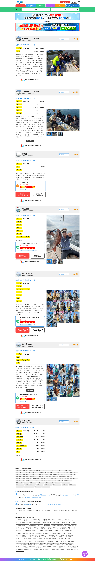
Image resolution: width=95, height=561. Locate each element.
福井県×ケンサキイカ (20, 530)
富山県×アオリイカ (71, 527)
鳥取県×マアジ (71, 536)
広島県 (28, 511)
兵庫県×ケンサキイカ (74, 472)
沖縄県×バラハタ (63, 549)
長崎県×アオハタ (28, 547)
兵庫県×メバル (33, 474)
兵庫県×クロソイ (41, 476)
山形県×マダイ (40, 520)
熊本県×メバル (55, 547)
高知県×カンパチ (19, 544)
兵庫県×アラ (69, 476)
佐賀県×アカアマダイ (47, 546)
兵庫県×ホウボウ (62, 476)
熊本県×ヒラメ (48, 547)
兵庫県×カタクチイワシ (29, 486)
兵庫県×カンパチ (26, 474)
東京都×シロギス (39, 525)
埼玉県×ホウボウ (33, 524)
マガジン (60, 6)
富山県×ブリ (18, 528)
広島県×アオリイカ (46, 539)
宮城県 (23, 510)
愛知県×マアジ (59, 532)
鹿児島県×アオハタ (38, 549)
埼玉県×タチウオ (25, 524)
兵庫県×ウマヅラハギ (52, 480)
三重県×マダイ (72, 532)
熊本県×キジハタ (61, 547)
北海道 (17, 510)
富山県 (55, 510)
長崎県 (65, 511)
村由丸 (38, 495)
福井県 (62, 510)
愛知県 (65, 510)
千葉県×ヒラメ (60, 524)
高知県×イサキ (35, 544)
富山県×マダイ (24, 528)
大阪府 (76, 510)
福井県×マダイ (28, 530)
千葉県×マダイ (54, 524)
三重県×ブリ (65, 532)
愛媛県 (55, 511)
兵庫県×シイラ (55, 476)
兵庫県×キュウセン (19, 486)
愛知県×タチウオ (44, 532)
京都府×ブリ (47, 533)
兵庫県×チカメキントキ (20, 478)
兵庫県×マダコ (59, 470)
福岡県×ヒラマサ (19, 546)
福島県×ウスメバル (33, 522)
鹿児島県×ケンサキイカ (29, 549)
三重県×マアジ (32, 533)
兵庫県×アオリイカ (71, 474)
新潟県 (52, 510)
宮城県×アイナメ (68, 519)
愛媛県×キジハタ (55, 543)
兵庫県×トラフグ (33, 482)
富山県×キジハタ (31, 528)
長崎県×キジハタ (75, 546)
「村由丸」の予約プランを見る (23, 194)
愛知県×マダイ (38, 532)
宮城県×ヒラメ (55, 519)
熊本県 (69, 511)
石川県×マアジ (72, 528)
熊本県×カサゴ (69, 547)
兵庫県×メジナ (29, 478)
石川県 (59, 510)
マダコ (44, 504)
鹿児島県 (76, 511)
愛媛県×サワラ (70, 543)
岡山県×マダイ (49, 538)
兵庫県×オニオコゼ (46, 486)
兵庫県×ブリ (25, 470)
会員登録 (65, 2)
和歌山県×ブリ (33, 536)
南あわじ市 (70, 495)
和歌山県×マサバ (55, 536)
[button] (78, 60)
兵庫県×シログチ (36, 478)
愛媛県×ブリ (49, 543)
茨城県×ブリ (52, 522)
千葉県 (45, 510)
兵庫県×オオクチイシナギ (30, 484)
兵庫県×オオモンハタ (54, 478)
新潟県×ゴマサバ (56, 527)
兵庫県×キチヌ (57, 482)
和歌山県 (21, 511)
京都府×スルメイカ (61, 533)
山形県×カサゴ (64, 520)
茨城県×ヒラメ (58, 522)
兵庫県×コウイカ (38, 486)
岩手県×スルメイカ (19, 519)
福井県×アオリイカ (35, 530)
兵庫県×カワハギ (33, 476)
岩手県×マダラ (27, 519)
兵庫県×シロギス (58, 472)
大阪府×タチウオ (44, 535)
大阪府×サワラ (25, 535)
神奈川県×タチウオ (30, 527)
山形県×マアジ (34, 520)
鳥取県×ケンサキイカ (63, 536)
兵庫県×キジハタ (27, 472)
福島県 (30, 510)
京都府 (24, 511)
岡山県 (31, 511)
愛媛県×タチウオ (63, 543)
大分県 (72, 511)
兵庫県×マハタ (40, 474)
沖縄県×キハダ (70, 549)
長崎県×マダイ (69, 546)
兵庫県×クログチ (41, 482)
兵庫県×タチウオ (50, 472)
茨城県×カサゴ (65, 522)
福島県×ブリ (39, 522)
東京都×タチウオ (32, 525)
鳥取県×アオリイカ (19, 538)
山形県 (27, 510)
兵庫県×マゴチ (63, 474)
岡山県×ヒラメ (55, 538)
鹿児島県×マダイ (75, 547)
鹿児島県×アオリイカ (47, 549)
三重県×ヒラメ (19, 533)
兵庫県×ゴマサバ (19, 472)
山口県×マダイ (63, 539)
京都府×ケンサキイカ (40, 533)
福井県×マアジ (51, 530)
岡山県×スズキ (42, 538)
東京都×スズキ (54, 525)
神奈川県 (38, 510)
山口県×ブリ (25, 541)
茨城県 (48, 510)
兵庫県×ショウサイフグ (64, 478)
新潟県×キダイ (64, 527)
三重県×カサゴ (25, 533)
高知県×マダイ (42, 544)
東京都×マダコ (47, 525)
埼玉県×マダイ (40, 524)
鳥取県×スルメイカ (28, 538)
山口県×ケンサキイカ (55, 539)
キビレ (45, 494)
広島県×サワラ (39, 539)
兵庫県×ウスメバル (73, 478)
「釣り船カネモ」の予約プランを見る (22, 330)
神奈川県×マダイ (68, 525)
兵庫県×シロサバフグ (57, 484)
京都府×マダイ (54, 533)
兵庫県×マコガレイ (67, 480)
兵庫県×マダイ (19, 470)
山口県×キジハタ (70, 539)
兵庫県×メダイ (48, 476)
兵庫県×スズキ (19, 474)
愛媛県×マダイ (43, 543)
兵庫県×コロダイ (40, 484)
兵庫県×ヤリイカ (42, 472)
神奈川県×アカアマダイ (20, 527)
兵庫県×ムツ (26, 482)
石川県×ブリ (44, 528)
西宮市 (41, 494)
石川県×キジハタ (51, 528)
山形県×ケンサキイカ (56, 520)
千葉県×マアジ (19, 525)
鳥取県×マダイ (35, 538)
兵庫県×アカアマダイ (68, 470)
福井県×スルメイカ (44, 530)
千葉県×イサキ (67, 524)
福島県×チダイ (25, 522)
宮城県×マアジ (61, 519)
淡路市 (36, 497)
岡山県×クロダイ (70, 538)
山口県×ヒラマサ (19, 541)
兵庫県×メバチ (60, 480)
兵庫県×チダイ (19, 476)
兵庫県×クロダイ (56, 474)
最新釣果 (30, 6)
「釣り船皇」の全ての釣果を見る (37, 255)
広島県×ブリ (32, 539)
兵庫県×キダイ (25, 476)
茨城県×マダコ (72, 522)
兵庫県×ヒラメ (52, 470)
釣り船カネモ (28, 497)
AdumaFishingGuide (31, 494)
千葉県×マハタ (74, 524)
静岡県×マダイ (58, 530)
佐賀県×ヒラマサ (39, 546)
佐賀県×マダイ (32, 546)
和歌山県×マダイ (25, 536)
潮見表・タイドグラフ (72, 6)
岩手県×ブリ (33, 519)
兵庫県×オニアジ (72, 484)
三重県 (72, 510)
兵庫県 (41, 5)
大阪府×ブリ (31, 535)
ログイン (74, 2)
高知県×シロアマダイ (50, 544)
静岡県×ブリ (25, 532)
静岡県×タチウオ (19, 532)
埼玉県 (42, 510)
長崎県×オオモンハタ (20, 547)
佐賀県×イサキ (55, 546)
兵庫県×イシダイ (19, 482)
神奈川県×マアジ (60, 525)
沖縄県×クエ (76, 549)
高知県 (45, 511)
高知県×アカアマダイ (27, 544)
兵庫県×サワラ (65, 472)
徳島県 (52, 511)
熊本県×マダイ (41, 547)
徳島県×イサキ (51, 541)
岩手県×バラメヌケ (47, 519)
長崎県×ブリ (35, 547)
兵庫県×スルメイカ (48, 474)
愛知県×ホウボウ (52, 532)
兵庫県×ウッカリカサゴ (20, 480)
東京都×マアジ (25, 525)
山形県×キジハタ (47, 520)
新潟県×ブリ (43, 527)
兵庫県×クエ (37, 480)
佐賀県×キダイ (62, 546)
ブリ (48, 504)
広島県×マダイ (19, 539)
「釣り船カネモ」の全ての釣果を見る (37, 330)
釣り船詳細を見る (63, 39)
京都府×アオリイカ (69, 533)
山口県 (35, 511)
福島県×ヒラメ (19, 522)
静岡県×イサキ (65, 530)
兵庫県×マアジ (32, 470)
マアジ (55, 504)
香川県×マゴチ (19, 543)
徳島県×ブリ (31, 541)
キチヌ (29, 504)
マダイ (50, 6)
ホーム (20, 6)
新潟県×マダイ (37, 527)
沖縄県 (17, 513)
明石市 (45, 495)
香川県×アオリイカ (72, 541)
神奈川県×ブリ (75, 525)
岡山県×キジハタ (62, 538)
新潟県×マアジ (50, 527)
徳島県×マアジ (38, 541)
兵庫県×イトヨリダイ (45, 478)
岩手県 (20, 510)
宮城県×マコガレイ (19, 520)
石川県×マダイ (58, 528)
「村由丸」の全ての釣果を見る (38, 194)
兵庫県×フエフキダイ (49, 482)
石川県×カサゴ (65, 528)
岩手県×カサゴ (39, 519)
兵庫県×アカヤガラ (47, 484)
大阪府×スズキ (38, 535)
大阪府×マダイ (19, 535)
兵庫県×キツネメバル (20, 484)
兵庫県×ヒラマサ (35, 472)
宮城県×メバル (27, 520)
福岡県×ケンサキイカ (73, 544)
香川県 (48, 511)
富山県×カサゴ (39, 528)
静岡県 (69, 510)
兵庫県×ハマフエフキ (66, 482)
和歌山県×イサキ (47, 536)
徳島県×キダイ (58, 541)
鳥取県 (38, 511)
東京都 (34, 510)
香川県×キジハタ (25, 543)
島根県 (42, 511)
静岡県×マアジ (71, 530)
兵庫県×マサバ (44, 480)
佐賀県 (62, 511)
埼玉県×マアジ (47, 524)
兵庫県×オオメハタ (29, 480)
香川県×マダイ (64, 541)
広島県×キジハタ (25, 539)
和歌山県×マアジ (39, 536)
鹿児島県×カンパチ (19, 549)
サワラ (59, 504)
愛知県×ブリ (31, 532)
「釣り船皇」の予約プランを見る (22, 255)
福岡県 (59, 511)
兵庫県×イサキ (38, 470)
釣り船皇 (62, 495)
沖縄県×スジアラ (55, 549)
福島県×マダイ (70, 520)
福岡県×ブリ (25, 546)
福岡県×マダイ (58, 544)
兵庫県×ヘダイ (65, 484)
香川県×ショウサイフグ (34, 543)
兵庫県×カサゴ (45, 470)
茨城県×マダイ (46, 522)
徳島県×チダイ (44, 541)
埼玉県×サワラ (19, 524)
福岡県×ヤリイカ (65, 544)
